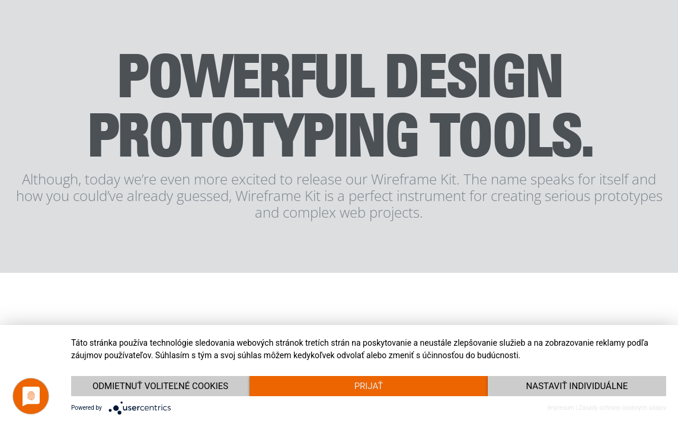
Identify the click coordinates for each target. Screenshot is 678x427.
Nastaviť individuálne (577, 386)
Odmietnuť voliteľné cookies (160, 386)
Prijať (368, 386)
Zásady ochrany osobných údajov (622, 407)
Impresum (561, 407)
